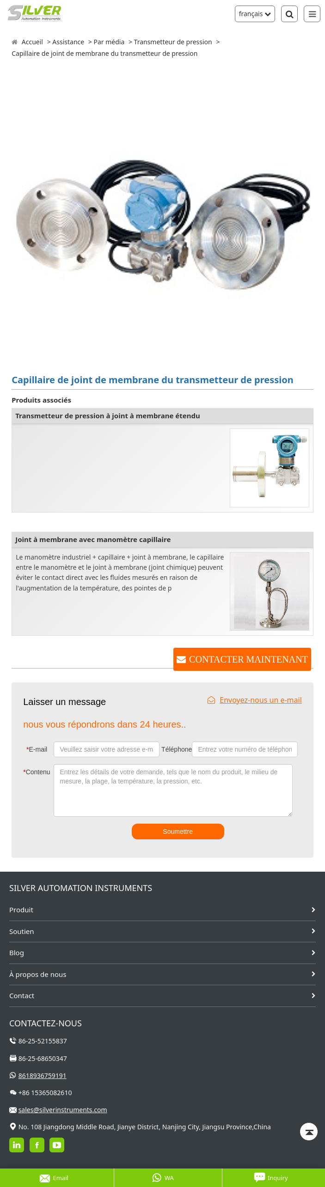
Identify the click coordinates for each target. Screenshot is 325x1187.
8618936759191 (42, 1075)
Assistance (68, 41)
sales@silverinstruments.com (62, 1109)
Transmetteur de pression (173, 41)
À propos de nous (37, 974)
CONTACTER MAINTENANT (248, 659)
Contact (21, 995)
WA (163, 1178)
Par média (108, 41)
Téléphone (175, 749)
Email (54, 1178)
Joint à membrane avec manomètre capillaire (93, 539)
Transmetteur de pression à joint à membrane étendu (107, 415)
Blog (16, 952)
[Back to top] (309, 1131)
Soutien (21, 931)
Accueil (32, 41)
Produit (21, 909)
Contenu (36, 772)
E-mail (36, 749)
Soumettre (178, 831)
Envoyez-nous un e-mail (255, 700)
